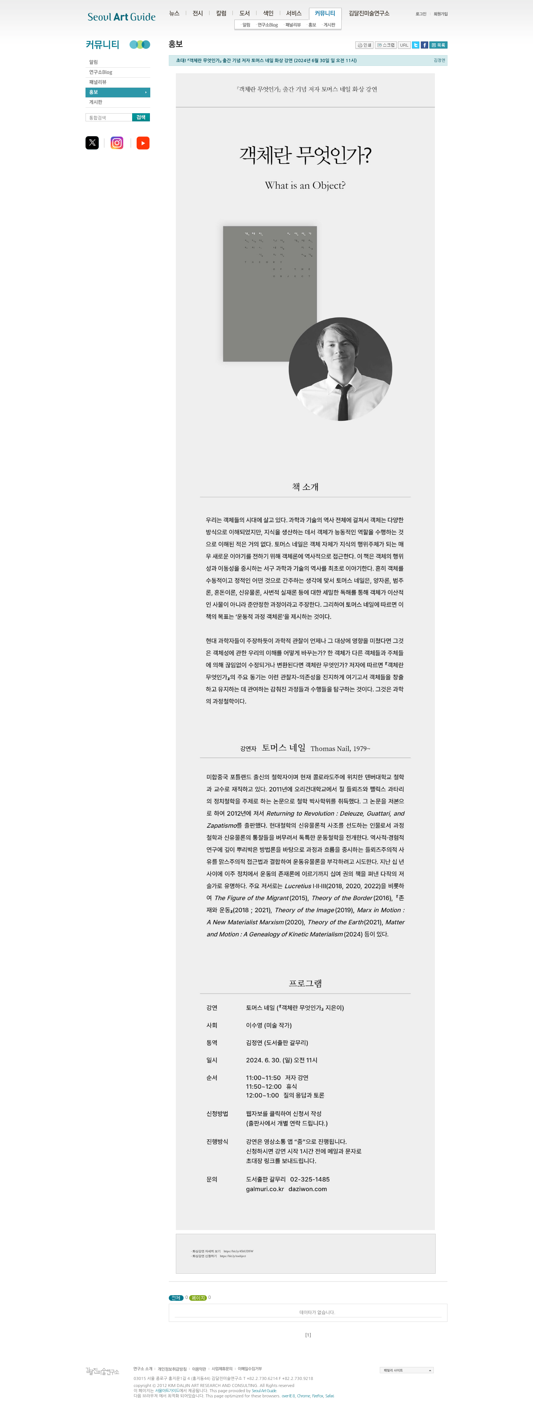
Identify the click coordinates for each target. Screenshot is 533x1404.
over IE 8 (288, 1396)
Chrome (303, 1396)
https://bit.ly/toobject (233, 1256)
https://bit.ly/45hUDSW (238, 1251)
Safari (329, 1396)
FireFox (317, 1396)
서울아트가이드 (167, 1391)
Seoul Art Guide (264, 1391)
